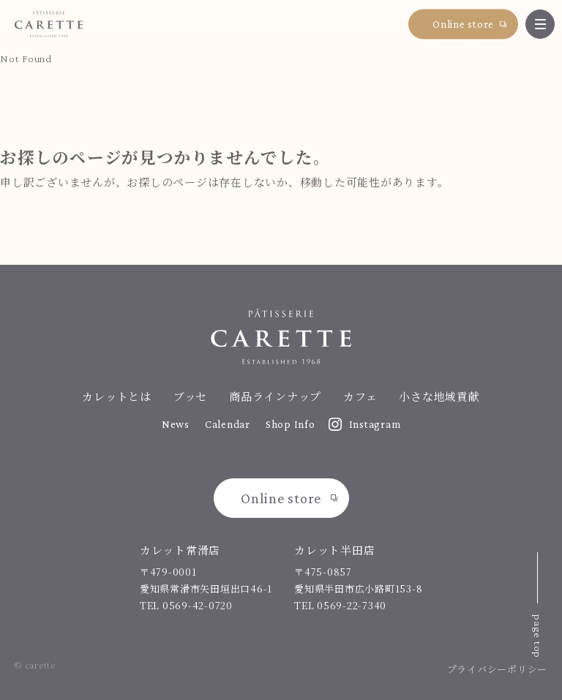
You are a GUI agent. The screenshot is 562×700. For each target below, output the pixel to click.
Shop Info (290, 424)
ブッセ (190, 396)
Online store (463, 23)
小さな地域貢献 (439, 396)
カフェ (360, 396)
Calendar (227, 424)
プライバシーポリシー (497, 669)
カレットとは (116, 396)
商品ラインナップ (275, 396)
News (176, 424)
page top (538, 636)
